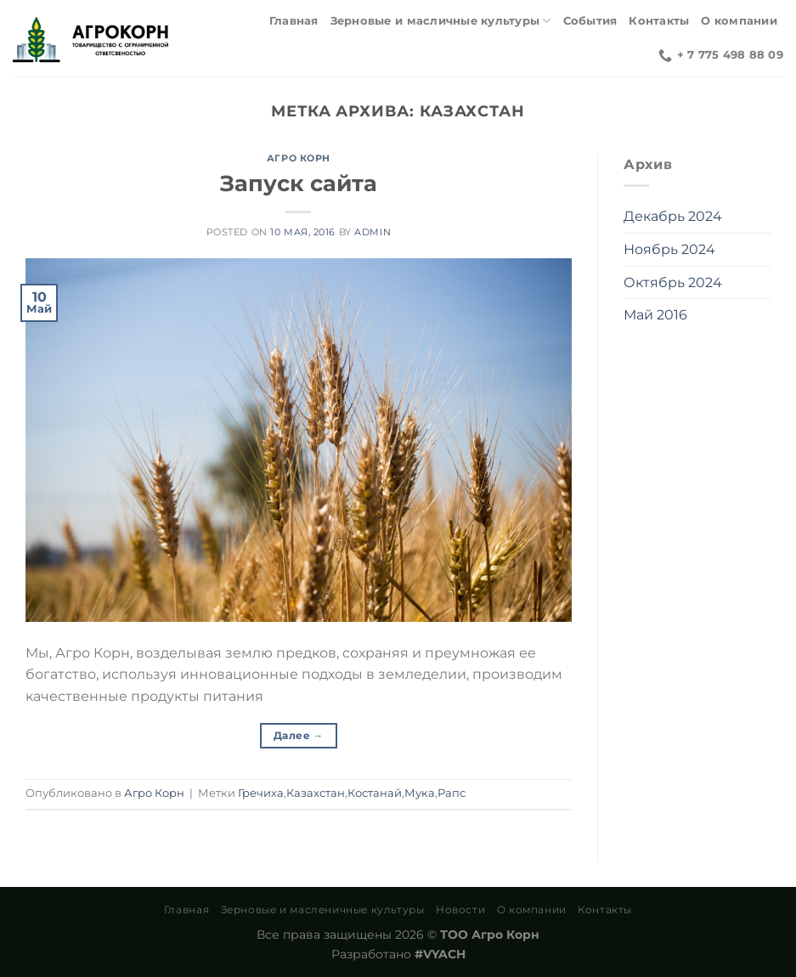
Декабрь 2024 (673, 216)
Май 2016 (655, 315)
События (590, 20)
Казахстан (315, 793)
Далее (299, 735)
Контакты (659, 20)
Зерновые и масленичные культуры (323, 909)
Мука (419, 793)
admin (372, 232)
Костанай (374, 793)
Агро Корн (298, 158)
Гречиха (261, 793)
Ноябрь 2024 (669, 249)
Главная (294, 20)
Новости (460, 909)
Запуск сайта (298, 183)
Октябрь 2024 (673, 282)
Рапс (452, 793)
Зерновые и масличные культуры (440, 21)
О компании (739, 20)
